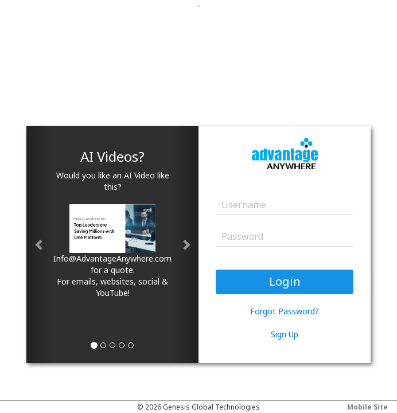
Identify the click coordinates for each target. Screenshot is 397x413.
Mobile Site (367, 407)
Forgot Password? (284, 311)
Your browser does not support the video (311, 370)
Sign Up (284, 334)
